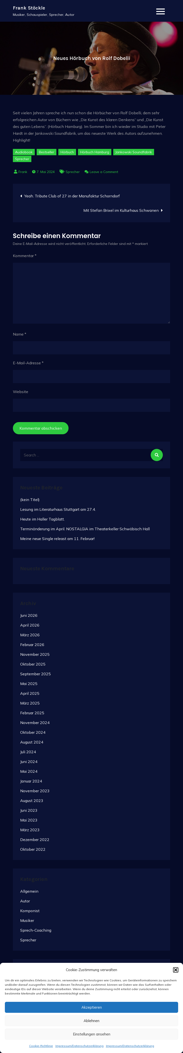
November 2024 (35, 722)
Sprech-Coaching (35, 930)
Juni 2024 (28, 761)
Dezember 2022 (34, 839)
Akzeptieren (91, 1007)
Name (19, 334)
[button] (175, 969)
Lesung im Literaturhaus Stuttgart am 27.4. (58, 509)
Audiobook (24, 152)
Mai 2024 (28, 771)
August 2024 (31, 742)
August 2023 (31, 800)
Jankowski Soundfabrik (133, 152)
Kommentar (24, 255)
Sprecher (22, 159)
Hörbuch (67, 152)
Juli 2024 (28, 752)
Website (20, 391)
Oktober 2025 (32, 664)
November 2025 (35, 654)
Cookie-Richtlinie (41, 1046)
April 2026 (29, 625)
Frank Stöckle (29, 8)
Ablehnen (91, 1020)
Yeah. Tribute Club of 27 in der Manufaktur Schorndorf (72, 196)
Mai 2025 (28, 683)
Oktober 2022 (32, 849)
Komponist (30, 910)
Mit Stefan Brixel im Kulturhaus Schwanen (121, 210)
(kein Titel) (30, 499)
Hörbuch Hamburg (94, 152)
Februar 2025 (32, 713)
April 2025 (29, 693)
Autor (25, 900)
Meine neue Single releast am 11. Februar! (57, 538)
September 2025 (35, 674)
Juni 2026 (28, 615)
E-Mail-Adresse (28, 363)
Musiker (27, 920)
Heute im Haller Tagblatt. (42, 519)
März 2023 (30, 830)
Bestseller (46, 152)
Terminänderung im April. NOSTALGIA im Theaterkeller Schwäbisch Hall (85, 528)
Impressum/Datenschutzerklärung (79, 1046)
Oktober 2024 (32, 732)
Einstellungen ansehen (91, 1034)
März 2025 (30, 703)
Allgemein (29, 891)
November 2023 (35, 791)
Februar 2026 (32, 644)
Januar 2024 (31, 781)
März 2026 (30, 635)
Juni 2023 (28, 810)
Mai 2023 (28, 820)
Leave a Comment (104, 172)
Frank (22, 172)
